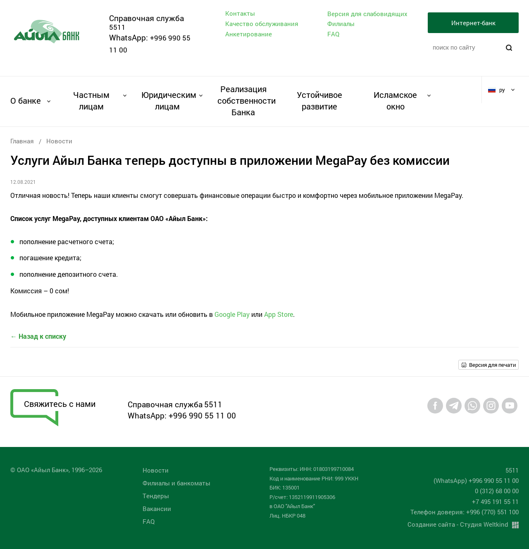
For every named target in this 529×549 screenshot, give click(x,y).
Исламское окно (395, 100)
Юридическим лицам (167, 100)
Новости (59, 141)
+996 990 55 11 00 (202, 415)
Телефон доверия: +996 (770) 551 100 (464, 512)
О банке (25, 100)
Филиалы (341, 23)
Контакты (240, 13)
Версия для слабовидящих (367, 13)
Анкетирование (248, 34)
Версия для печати (492, 364)
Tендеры (156, 496)
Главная (22, 141)
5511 (117, 27)
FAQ (333, 34)
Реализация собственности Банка (243, 100)
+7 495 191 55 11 (495, 501)
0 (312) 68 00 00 (497, 491)
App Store (278, 314)
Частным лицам (91, 100)
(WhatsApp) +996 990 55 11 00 (476, 480)
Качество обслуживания (261, 23)
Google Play (232, 314)
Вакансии (157, 508)
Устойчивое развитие (319, 100)
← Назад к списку (38, 336)
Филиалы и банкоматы (176, 483)
